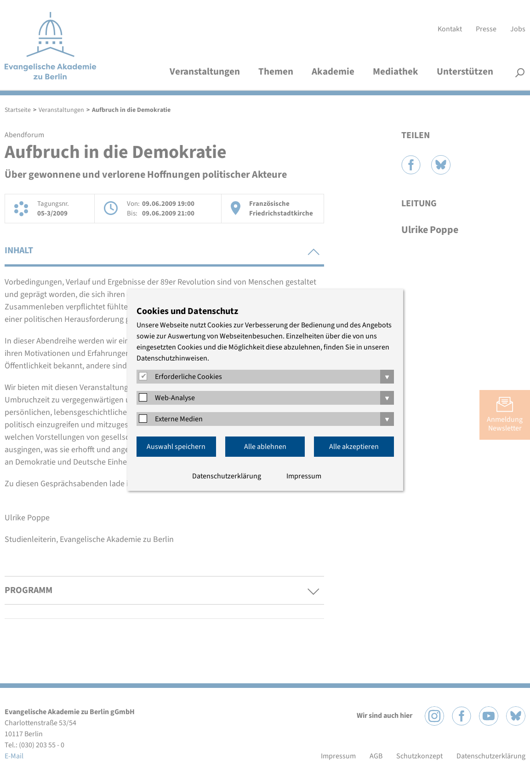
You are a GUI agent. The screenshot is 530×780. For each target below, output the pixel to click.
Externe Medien (179, 419)
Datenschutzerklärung (226, 476)
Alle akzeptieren (354, 447)
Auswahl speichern (176, 447)
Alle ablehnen (265, 447)
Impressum (303, 476)
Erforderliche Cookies (188, 377)
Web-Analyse (175, 398)
